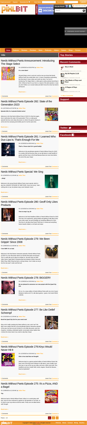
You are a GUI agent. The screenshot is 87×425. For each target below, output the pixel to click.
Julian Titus (39, 67)
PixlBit (14, 9)
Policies (58, 422)
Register (15, 2)
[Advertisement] (16, 31)
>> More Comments (67, 95)
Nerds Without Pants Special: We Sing (22, 171)
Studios (81, 422)
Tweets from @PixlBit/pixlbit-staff (73, 131)
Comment (55, 96)
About (64, 422)
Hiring (76, 422)
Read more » (22, 92)
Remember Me (24, 2)
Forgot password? (5, 2)
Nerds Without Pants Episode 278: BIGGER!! (26, 277)
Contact (70, 422)
